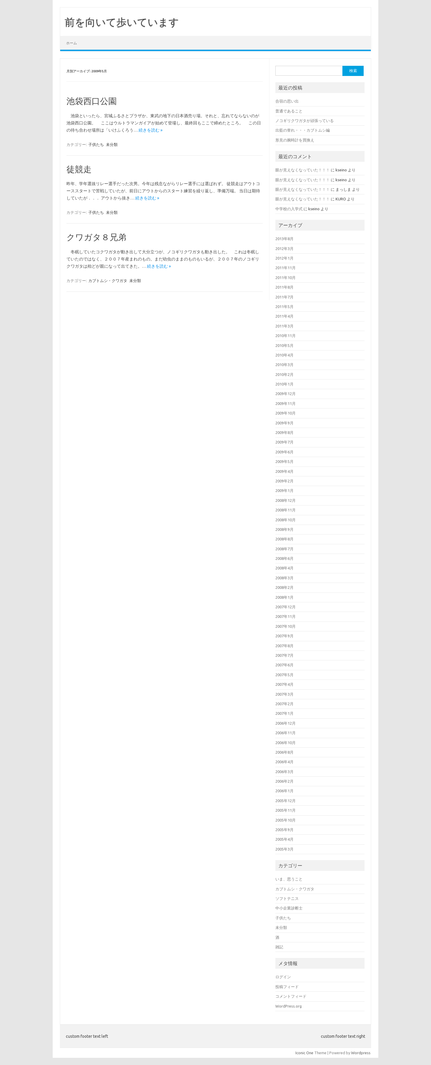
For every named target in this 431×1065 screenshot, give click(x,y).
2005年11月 (285, 810)
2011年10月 (285, 277)
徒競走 (79, 169)
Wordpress (361, 1053)
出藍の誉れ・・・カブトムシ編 (302, 130)
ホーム (71, 43)
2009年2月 (284, 481)
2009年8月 (284, 432)
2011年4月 (284, 316)
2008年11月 (285, 510)
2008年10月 (285, 520)
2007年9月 (284, 636)
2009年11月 (285, 403)
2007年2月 (284, 704)
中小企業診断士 (289, 908)
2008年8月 (284, 539)
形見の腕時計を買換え (294, 140)
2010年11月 (285, 335)
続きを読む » (151, 130)
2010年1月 (284, 384)
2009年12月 (285, 393)
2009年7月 (284, 442)
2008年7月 (284, 549)
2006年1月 (284, 791)
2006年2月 (284, 781)
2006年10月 (285, 743)
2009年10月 (285, 413)
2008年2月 (284, 587)
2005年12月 (285, 801)
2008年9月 (284, 529)
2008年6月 (284, 558)
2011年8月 (284, 287)
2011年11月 (285, 268)
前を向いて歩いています (122, 22)
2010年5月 (284, 345)
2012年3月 (284, 248)
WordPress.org (288, 1006)
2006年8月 (284, 752)
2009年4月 (284, 471)
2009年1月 (284, 490)
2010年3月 (284, 364)
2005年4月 (284, 839)
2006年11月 (285, 733)
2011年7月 (284, 297)
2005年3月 (284, 849)
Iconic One (304, 1053)
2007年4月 (284, 684)
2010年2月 (284, 374)
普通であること (289, 111)
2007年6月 (284, 665)
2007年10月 (285, 626)
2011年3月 (284, 326)
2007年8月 (284, 646)
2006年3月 (284, 772)
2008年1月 (284, 597)
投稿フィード (287, 987)
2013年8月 (284, 239)
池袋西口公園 (91, 101)
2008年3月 (284, 578)
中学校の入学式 (289, 209)
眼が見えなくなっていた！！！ (302, 170)
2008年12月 (285, 500)
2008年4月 (284, 568)
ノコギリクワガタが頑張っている (304, 120)
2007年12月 (285, 607)
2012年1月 (284, 258)
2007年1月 (284, 713)
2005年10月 (285, 820)
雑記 (279, 947)
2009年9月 (284, 423)
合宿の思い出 (287, 101)
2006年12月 (285, 723)
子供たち (96, 144)
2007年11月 (285, 616)
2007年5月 (284, 675)
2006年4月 (284, 762)
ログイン (283, 977)
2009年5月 (284, 461)
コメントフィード (290, 996)
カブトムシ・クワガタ (107, 280)
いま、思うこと (289, 879)
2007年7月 (284, 655)
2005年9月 (284, 830)
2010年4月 (284, 355)
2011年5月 (284, 306)
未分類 (112, 144)
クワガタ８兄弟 (96, 237)
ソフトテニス (287, 898)
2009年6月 (284, 452)
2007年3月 (284, 694)
